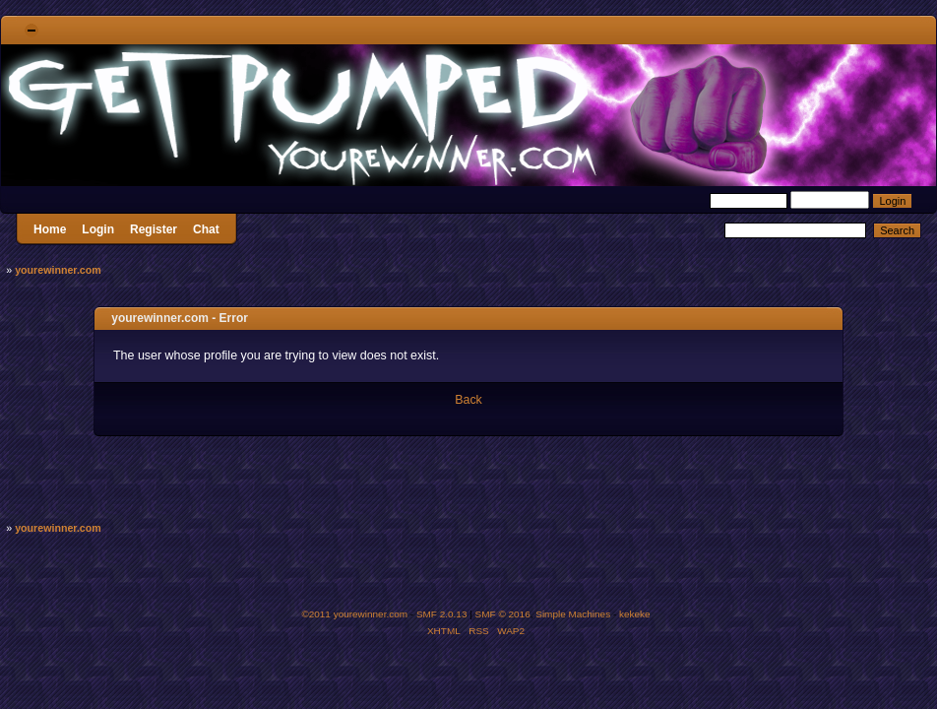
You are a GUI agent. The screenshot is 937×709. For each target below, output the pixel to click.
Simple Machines (572, 614)
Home (49, 229)
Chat (206, 229)
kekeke (635, 614)
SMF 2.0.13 (442, 614)
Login (98, 229)
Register (153, 229)
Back (468, 400)
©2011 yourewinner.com (354, 614)
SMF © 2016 (503, 614)
